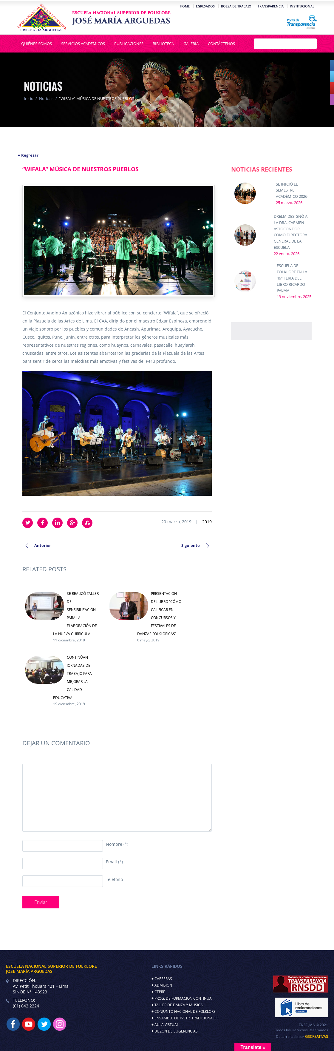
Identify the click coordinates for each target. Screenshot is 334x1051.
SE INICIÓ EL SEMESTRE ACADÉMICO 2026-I (293, 190)
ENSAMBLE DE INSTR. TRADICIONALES (186, 1018)
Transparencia (270, 6)
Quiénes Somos (37, 43)
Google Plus (72, 523)
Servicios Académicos (83, 43)
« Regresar (28, 155)
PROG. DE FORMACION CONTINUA (183, 998)
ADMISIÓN (163, 985)
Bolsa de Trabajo (235, 6)
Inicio (28, 98)
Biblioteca (163, 43)
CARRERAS (163, 978)
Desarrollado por (302, 1036)
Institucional (301, 6)
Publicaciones (128, 43)
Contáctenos (220, 43)
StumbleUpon (87, 523)
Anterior (42, 545)
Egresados (204, 6)
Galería (190, 43)
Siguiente (190, 545)
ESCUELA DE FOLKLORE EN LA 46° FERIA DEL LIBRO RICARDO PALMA (292, 278)
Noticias (46, 98)
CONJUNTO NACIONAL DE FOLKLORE (185, 1011)
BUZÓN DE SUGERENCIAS (176, 1031)
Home (184, 6)
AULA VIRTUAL (166, 1024)
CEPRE (159, 991)
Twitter (27, 523)
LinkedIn (57, 523)
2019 (207, 521)
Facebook (42, 523)
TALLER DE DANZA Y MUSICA (178, 1004)
